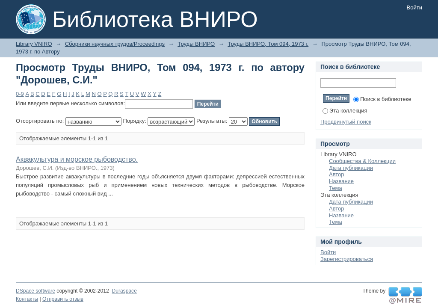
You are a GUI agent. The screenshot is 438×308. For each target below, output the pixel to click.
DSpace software (35, 291)
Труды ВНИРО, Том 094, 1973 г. (268, 44)
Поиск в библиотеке (382, 99)
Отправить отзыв (62, 299)
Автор (336, 174)
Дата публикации (351, 168)
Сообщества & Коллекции (362, 161)
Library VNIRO (34, 44)
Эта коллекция (345, 110)
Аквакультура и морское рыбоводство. (77, 159)
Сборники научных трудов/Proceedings (115, 44)
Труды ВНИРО (196, 44)
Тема (335, 188)
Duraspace (124, 291)
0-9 (20, 94)
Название (341, 181)
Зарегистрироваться (346, 259)
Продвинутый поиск (345, 121)
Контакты (27, 299)
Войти (414, 7)
